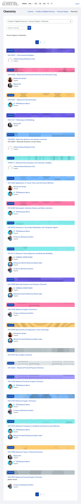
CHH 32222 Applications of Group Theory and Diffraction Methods (31, 183)
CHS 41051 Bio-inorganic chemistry (20, 355)
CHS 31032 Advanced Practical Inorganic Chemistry (25, 382)
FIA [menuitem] (40, 4)
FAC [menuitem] (35, 4)
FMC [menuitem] (29, 4)
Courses (31, 12)
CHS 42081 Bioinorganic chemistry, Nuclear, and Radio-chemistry (30, 208)
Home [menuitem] (24, 4)
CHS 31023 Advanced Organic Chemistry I (22, 401)
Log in (77, 4)
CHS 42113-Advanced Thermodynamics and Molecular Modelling (30, 253)
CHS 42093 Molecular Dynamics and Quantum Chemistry (27, 284)
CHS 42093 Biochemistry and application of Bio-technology (28, 330)
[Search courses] (17, 28)
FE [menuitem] (48, 4)
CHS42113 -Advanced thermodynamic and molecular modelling (29, 163)
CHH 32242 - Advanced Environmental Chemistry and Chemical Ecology (32, 75)
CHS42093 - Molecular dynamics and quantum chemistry (27, 139)
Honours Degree (62, 12)
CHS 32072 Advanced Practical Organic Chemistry (25, 477)
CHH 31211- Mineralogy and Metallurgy (21, 120)
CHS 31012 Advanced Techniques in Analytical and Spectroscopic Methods (34, 426)
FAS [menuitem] (44, 4)
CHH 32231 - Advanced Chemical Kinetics (22, 100)
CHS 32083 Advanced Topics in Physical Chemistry (25, 452)
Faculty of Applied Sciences (45, 12)
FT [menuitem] (52, 4)
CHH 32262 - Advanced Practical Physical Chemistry (26, 368)
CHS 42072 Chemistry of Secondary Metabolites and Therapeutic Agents (33, 227)
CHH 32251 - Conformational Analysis (21, 55)
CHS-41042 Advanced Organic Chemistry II (22, 309)
